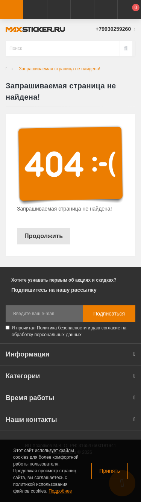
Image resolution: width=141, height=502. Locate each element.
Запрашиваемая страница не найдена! (59, 68)
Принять (109, 471)
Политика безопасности (61, 328)
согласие (111, 328)
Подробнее (60, 491)
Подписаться (109, 314)
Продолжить (43, 236)
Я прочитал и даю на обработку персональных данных (69, 331)
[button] (58, 9)
